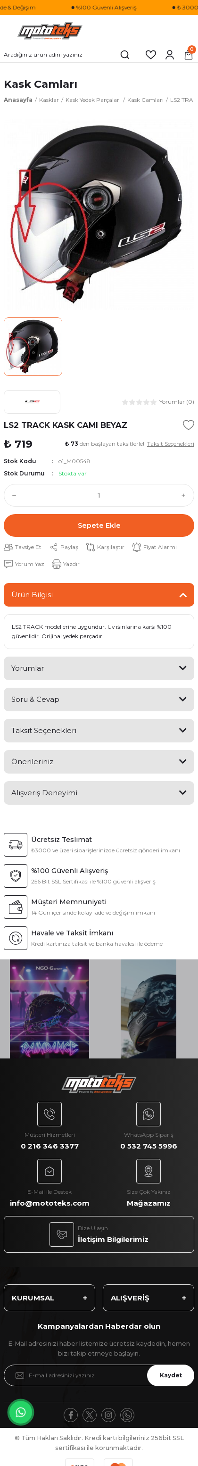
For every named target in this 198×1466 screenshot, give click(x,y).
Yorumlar (27, 668)
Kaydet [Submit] (171, 1375)
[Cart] (188, 54)
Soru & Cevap (35, 699)
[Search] (67, 54)
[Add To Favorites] (188, 425)
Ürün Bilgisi (32, 594)
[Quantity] (99, 495)
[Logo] (50, 31)
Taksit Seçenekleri (43, 730)
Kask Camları (40, 84)
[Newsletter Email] (99, 1375)
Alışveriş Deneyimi (44, 792)
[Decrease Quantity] (12, 495)
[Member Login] (169, 54)
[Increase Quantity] (185, 495)
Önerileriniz (32, 761)
